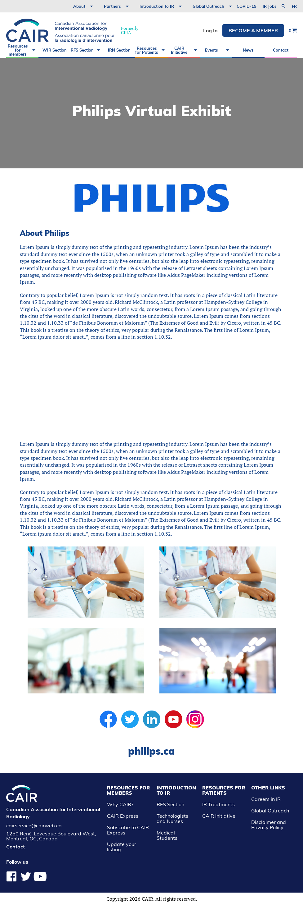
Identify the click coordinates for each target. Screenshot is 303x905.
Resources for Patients (146, 50)
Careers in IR (266, 799)
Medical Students (167, 835)
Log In (210, 30)
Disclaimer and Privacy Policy (268, 824)
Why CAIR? (120, 804)
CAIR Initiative (179, 50)
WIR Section (54, 50)
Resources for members (18, 50)
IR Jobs (270, 6)
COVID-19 (246, 6)
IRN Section (119, 50)
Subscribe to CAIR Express (128, 830)
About (79, 6)
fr (294, 6)
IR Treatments (218, 804)
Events (211, 50)
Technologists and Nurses (172, 818)
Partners (112, 6)
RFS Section (82, 50)
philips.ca (151, 751)
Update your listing (121, 846)
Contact (280, 50)
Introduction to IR (157, 6)
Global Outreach (208, 6)
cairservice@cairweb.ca (34, 825)
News (248, 50)
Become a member (253, 30)
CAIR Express (122, 816)
